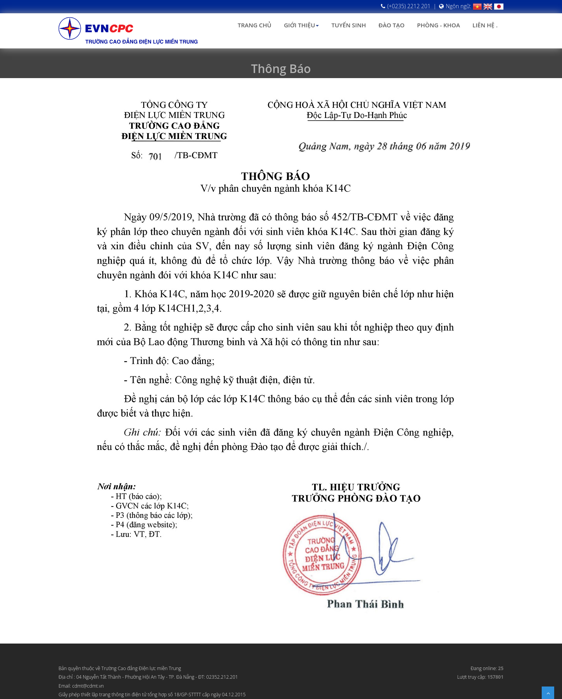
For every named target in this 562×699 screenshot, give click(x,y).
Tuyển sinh (348, 25)
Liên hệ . (485, 25)
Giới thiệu (301, 25)
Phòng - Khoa (438, 25)
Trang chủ (254, 25)
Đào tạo (392, 25)
